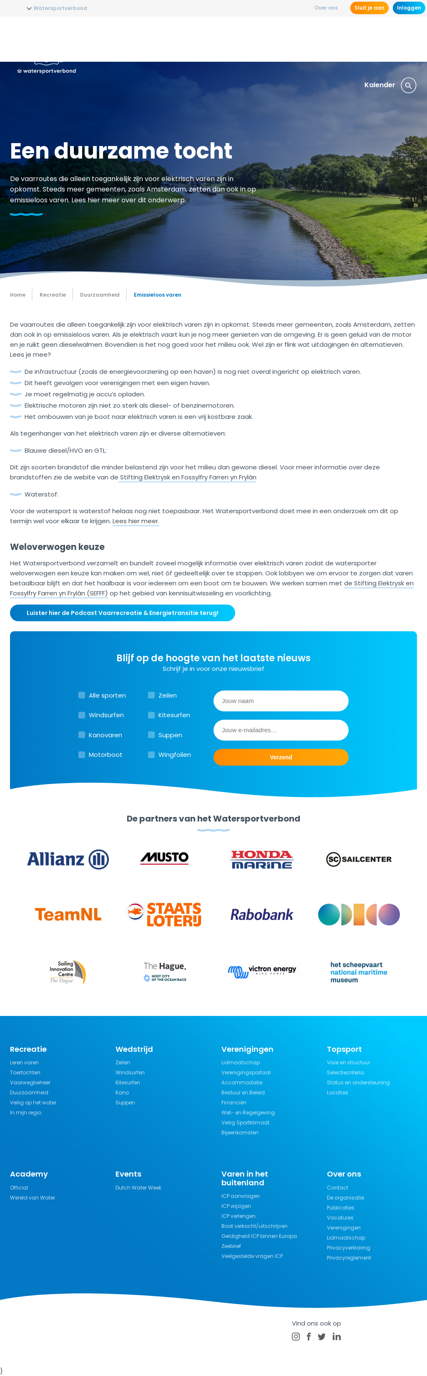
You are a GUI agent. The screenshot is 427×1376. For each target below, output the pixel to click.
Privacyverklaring (348, 1247)
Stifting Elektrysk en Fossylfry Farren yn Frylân (187, 477)
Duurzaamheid (29, 1092)
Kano (122, 1092)
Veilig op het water (33, 1102)
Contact (337, 1187)
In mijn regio (25, 1112)
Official (19, 1187)
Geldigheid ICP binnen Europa (259, 1236)
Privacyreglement (349, 1257)
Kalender (379, 85)
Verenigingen (344, 1227)
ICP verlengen (238, 1216)
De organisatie (345, 1197)
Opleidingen (145, 39)
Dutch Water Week (138, 1187)
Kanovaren (105, 735)
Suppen (170, 735)
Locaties (337, 1092)
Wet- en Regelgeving (248, 1112)
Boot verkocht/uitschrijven (254, 1226)
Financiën (233, 1102)
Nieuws (103, 39)
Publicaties (340, 1207)
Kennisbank (300, 39)
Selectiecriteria (345, 1072)
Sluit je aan (369, 7)
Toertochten (25, 1072)
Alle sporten (107, 695)
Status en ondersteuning (358, 1082)
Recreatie (254, 39)
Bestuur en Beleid (243, 1092)
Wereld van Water (32, 1197)
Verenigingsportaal (246, 1072)
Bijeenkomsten (240, 1132)
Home (17, 294)
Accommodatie (241, 1082)
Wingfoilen (174, 754)
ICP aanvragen (240, 1196)
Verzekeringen (354, 39)
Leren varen (24, 1062)
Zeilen (167, 695)
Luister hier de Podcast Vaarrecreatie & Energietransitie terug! (123, 613)
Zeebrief (231, 1246)
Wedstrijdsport (202, 39)
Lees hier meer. (136, 521)
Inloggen (409, 7)
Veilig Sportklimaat (245, 1122)
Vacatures (340, 1217)
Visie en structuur (348, 1062)
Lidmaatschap (240, 1062)
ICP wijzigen (236, 1206)
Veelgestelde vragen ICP (252, 1256)
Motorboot (106, 754)
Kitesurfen (174, 715)
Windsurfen (106, 715)
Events (400, 39)
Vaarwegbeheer (30, 1082)
